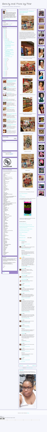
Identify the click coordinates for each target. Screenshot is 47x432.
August (6, 60)
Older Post (34, 365)
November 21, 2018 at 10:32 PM (26, 255)
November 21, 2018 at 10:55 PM (26, 266)
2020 (5, 35)
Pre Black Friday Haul (8, 43)
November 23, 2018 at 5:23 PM (26, 318)
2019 (5, 36)
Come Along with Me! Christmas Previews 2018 (9, 55)
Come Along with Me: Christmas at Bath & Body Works (9, 45)
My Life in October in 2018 (22, 223)
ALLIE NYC (23, 333)
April (5, 65)
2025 (5, 29)
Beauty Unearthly (24, 279)
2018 (5, 37)
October (6, 58)
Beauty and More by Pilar (17, 4)
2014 (5, 74)
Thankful (20, 195)
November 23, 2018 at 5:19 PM (26, 311)
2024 (5, 30)
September (6, 59)
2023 (5, 31)
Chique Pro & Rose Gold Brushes (9, 42)
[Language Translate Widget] (7, 24)
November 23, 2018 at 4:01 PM (26, 291)
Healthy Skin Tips (5, 98)
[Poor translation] (3, 419)
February (6, 68)
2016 (5, 72)
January (6, 69)
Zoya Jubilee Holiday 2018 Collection (24, 230)
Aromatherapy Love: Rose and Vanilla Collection (9, 51)
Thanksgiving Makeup (22, 196)
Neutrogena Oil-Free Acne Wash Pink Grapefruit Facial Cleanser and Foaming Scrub (11, 81)
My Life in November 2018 (8, 41)
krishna (23, 245)
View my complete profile (6, 19)
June (5, 63)
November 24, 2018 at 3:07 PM (26, 341)
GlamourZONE (24, 275)
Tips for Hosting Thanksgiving (23, 193)
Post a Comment (23, 361)
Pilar (22, 283)
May (5, 64)
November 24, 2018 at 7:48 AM (26, 331)
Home (28, 365)
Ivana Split (23, 268)
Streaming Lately (9, 102)
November (6, 40)
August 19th (21, 370)
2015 (5, 73)
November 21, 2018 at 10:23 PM (26, 248)
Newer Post (21, 365)
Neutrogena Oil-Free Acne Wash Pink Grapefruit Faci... (9, 53)
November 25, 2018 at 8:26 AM (26, 346)
